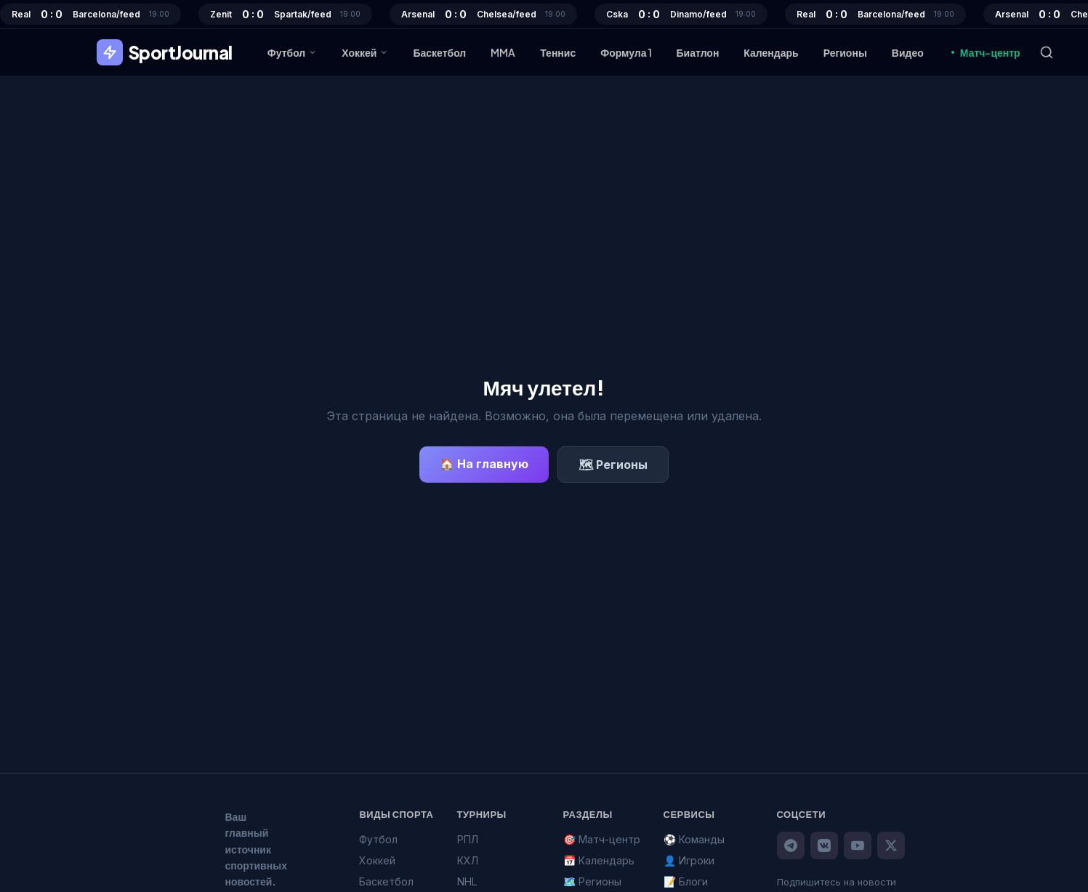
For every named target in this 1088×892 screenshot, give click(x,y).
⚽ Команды (694, 839)
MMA (503, 52)
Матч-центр (984, 52)
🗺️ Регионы (592, 881)
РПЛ (467, 839)
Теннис (558, 52)
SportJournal (165, 52)
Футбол (292, 52)
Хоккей (365, 52)
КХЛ (467, 860)
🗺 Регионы (613, 464)
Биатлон (698, 52)
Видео (908, 52)
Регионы (845, 52)
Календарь (771, 52)
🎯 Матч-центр (601, 839)
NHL (467, 881)
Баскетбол (439, 52)
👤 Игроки (689, 860)
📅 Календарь (598, 860)
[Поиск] (1046, 52)
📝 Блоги (686, 881)
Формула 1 (625, 52)
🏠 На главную (484, 464)
